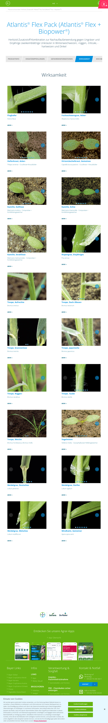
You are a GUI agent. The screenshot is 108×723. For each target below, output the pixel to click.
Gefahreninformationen (62, 59)
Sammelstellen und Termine (59, 683)
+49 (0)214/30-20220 (94, 693)
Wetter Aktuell (37, 681)
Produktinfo (13, 59)
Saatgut (35, 693)
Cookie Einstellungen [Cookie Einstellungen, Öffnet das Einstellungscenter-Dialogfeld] (80, 704)
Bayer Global (12, 675)
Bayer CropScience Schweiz (18, 686)
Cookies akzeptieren (80, 715)
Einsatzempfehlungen (35, 59)
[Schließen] (104, 709)
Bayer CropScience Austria (17, 683)
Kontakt (85, 684)
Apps (34, 678)
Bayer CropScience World (17, 678)
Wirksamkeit (84, 59)
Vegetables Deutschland (16, 692)
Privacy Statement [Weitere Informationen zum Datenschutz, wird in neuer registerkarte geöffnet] (40, 721)
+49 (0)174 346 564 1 (94, 679)
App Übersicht (55, 637)
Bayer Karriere (13, 680)
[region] (54, 709)
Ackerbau (35, 690)
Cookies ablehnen (80, 709)
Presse (10, 689)
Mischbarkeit (102, 59)
